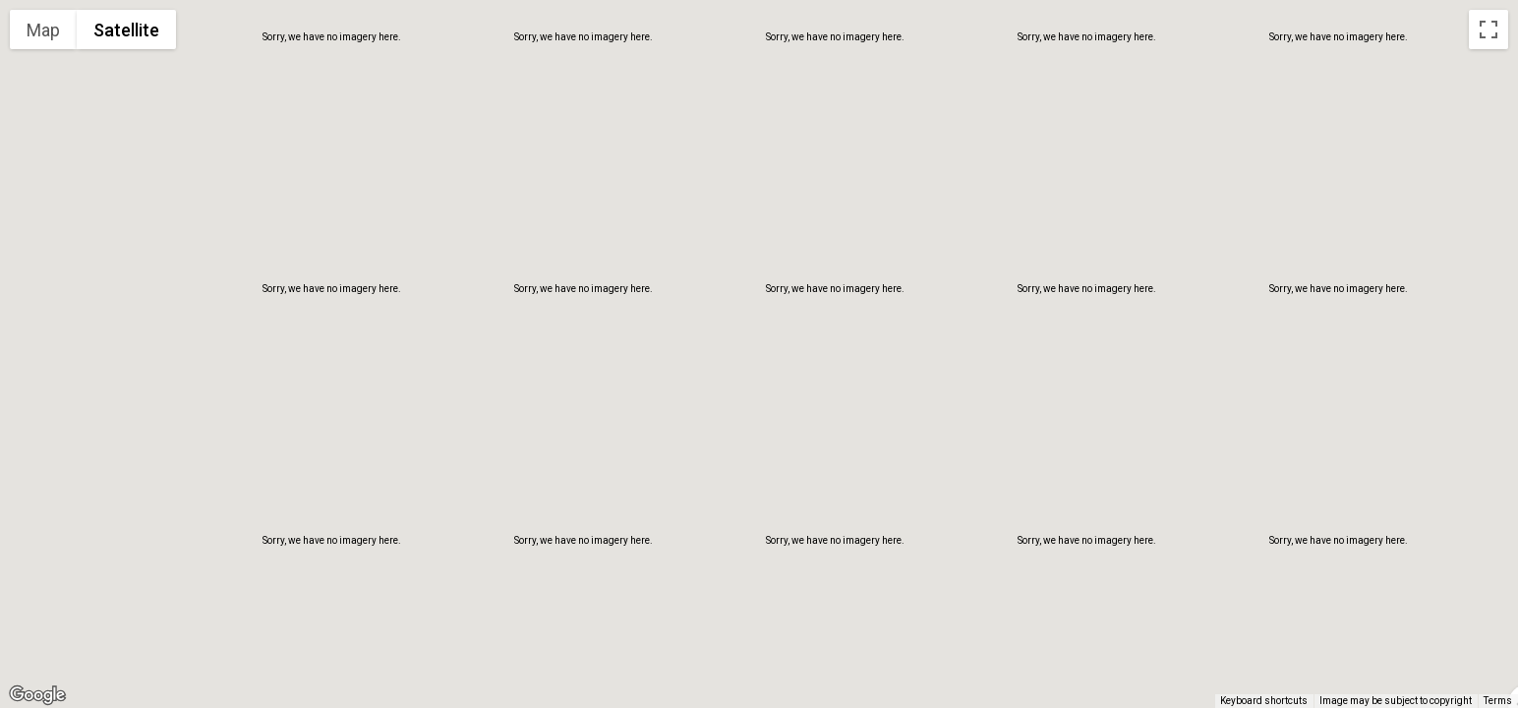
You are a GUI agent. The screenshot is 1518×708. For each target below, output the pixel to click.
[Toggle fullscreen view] (1488, 29)
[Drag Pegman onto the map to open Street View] (1488, 664)
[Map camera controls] (1488, 594)
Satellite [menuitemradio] (126, 30)
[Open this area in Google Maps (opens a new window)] (37, 695)
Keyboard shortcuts (1264, 700)
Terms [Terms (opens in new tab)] (1498, 700)
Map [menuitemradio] (43, 30)
